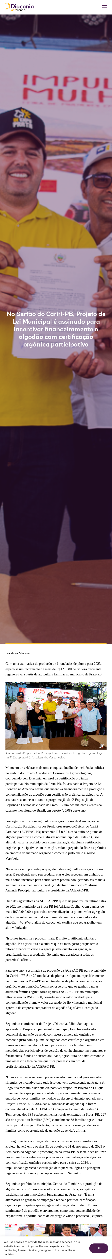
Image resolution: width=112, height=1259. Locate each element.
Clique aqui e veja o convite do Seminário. (53, 1173)
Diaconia (19, 7)
